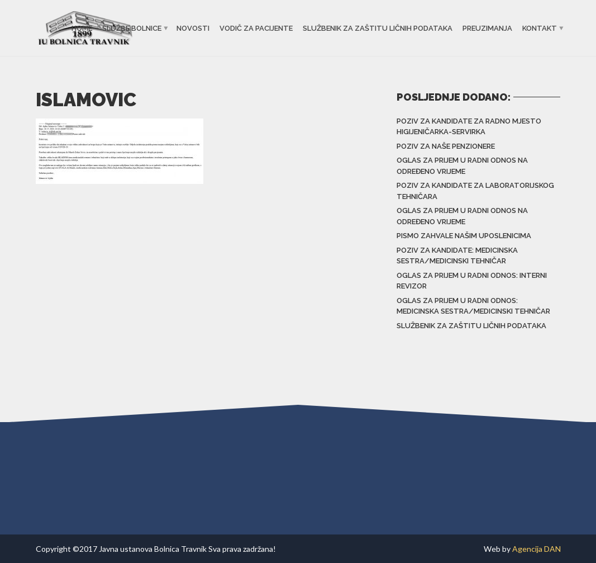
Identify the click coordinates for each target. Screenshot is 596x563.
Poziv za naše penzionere (446, 146)
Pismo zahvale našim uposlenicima (464, 235)
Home (81, 28)
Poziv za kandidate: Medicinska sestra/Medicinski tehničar (457, 256)
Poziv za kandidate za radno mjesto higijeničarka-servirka (469, 126)
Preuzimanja (487, 28)
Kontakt (539, 28)
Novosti (193, 28)
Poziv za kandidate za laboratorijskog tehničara (475, 191)
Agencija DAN (536, 548)
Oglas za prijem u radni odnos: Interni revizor (472, 281)
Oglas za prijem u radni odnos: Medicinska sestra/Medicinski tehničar (473, 306)
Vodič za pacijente (256, 28)
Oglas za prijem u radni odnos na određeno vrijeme (462, 166)
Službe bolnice (131, 28)
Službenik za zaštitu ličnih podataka (377, 28)
